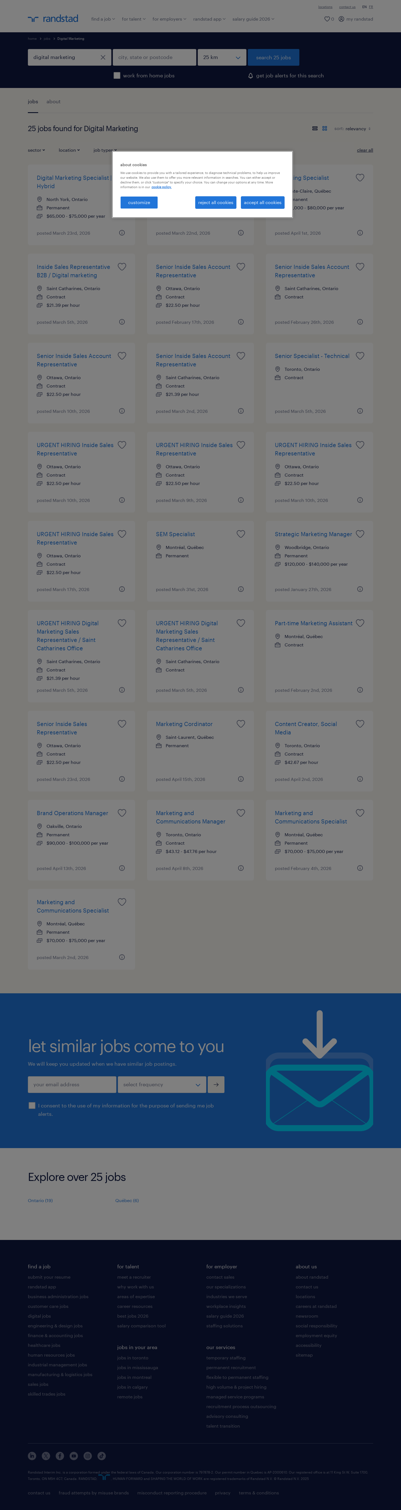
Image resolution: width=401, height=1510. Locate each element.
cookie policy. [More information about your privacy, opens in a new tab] (161, 187)
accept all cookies (263, 202)
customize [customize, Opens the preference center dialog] (139, 202)
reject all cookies (215, 202)
